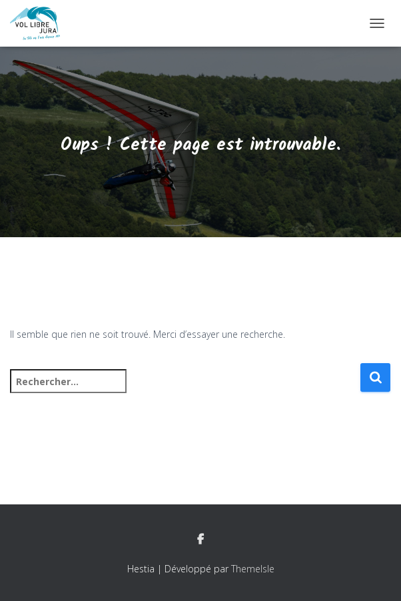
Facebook (200, 539)
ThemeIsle (252, 568)
